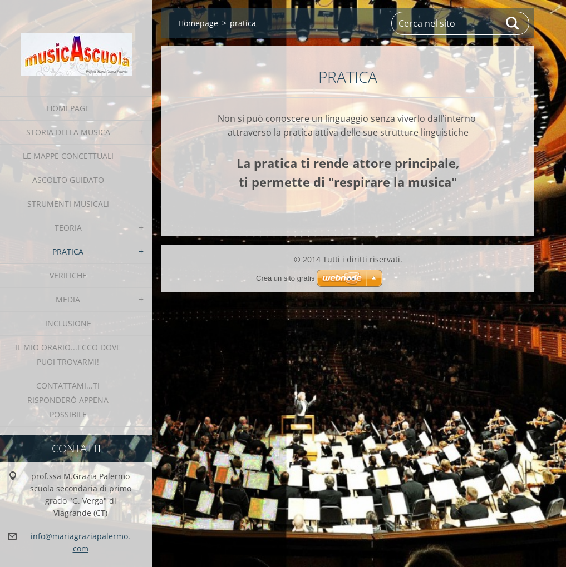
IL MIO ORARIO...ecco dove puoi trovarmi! (68, 354)
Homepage (68, 108)
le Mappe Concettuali (68, 156)
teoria (68, 227)
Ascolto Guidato (68, 180)
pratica (67, 251)
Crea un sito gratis (285, 278)
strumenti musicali (68, 203)
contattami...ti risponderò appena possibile (68, 400)
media (68, 299)
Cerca (513, 23)
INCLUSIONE (68, 323)
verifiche (68, 275)
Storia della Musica (68, 132)
